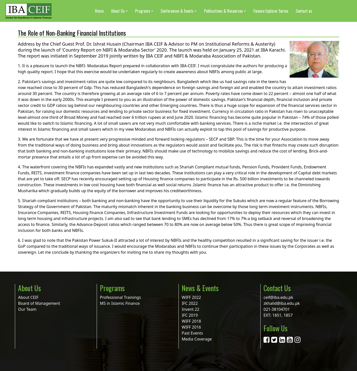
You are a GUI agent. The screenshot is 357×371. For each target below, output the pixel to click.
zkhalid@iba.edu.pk (282, 303)
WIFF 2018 (191, 321)
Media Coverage (197, 339)
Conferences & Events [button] (177, 11)
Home (99, 11)
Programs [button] (142, 11)
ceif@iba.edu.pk (278, 297)
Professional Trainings (120, 297)
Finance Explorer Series (270, 11)
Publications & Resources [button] (223, 11)
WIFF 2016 (191, 327)
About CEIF (28, 297)
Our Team (27, 309)
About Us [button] (118, 11)
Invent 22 (190, 309)
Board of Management (39, 303)
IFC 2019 (190, 315)
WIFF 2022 (191, 297)
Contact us (304, 11)
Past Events (192, 333)
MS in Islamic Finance (120, 303)
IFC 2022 (190, 303)
